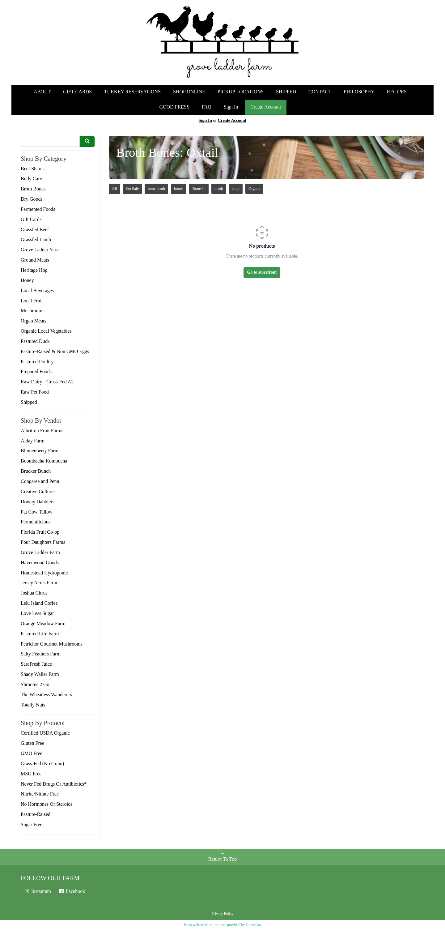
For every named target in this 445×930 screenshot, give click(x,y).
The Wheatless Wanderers (46, 694)
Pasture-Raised (35, 814)
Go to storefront (262, 272)
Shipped (29, 402)
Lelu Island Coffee (39, 603)
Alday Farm (32, 440)
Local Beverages (37, 290)
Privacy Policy (222, 913)
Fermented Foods (38, 209)
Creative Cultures (38, 491)
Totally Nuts (33, 704)
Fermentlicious (35, 521)
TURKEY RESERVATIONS (132, 91)
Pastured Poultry (37, 361)
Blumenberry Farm (39, 450)
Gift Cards (31, 219)
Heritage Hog (34, 270)
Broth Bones (33, 188)
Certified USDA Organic (45, 733)
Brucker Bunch (36, 471)
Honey (27, 280)
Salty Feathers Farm (41, 653)
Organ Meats (33, 320)
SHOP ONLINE (189, 91)
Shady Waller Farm (40, 674)
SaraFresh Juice (36, 664)
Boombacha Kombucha (44, 460)
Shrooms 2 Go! (36, 684)
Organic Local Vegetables (46, 331)
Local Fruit (32, 300)
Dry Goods (32, 199)
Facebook (71, 891)
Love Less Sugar (37, 613)
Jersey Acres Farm (39, 582)
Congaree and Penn (40, 481)
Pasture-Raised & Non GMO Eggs (55, 351)
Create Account (265, 106)
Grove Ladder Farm (40, 552)
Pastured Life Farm (40, 633)
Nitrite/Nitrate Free (40, 793)
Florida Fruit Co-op (40, 532)
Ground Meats (35, 259)
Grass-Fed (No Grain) (42, 763)
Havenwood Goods (40, 562)
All (114, 188)
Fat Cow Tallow (37, 511)
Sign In (231, 106)
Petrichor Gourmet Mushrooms (52, 643)
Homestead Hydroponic (44, 572)
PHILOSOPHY (359, 91)
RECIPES (397, 91)
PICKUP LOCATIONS (241, 91)
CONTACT (319, 91)
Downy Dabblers (37, 501)
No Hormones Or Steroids (47, 804)
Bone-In (199, 188)
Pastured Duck (35, 341)
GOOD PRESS (174, 106)
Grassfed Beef (35, 229)
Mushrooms (32, 310)
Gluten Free (32, 743)
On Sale (132, 188)
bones (178, 188)
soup (236, 188)
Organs (254, 188)
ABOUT (42, 91)
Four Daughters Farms (43, 542)
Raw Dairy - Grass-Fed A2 (47, 381)
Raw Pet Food (35, 392)
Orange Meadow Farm (43, 623)
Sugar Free (31, 824)
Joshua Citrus (34, 592)
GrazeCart (253, 925)
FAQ (206, 106)
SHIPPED (286, 91)
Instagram (37, 891)
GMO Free (31, 753)
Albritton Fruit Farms (42, 430)
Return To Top (222, 856)
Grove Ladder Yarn (40, 249)
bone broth (156, 188)
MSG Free (31, 773)
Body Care (31, 178)
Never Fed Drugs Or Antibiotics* (54, 784)
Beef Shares (32, 168)
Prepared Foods (36, 371)
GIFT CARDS (77, 91)
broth (218, 188)
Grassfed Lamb (36, 239)
